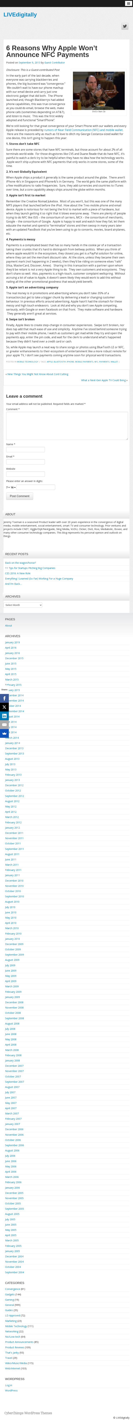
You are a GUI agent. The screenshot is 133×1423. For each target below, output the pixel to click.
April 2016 (10, 647)
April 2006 (10, 1171)
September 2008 (14, 1018)
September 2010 (14, 896)
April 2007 (10, 1108)
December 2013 (14, 748)
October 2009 (13, 949)
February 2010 (13, 933)
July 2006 (10, 1155)
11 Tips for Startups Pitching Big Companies (30, 568)
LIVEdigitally (20, 14)
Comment (13, 409)
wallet (114, 361)
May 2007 (10, 1103)
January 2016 (12, 653)
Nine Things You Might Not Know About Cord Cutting (37, 374)
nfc (96, 361)
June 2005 (10, 1224)
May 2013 (10, 769)
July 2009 (10, 965)
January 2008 (12, 1060)
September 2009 (14, 954)
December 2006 (14, 1129)
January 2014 (12, 743)
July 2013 (10, 764)
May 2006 (10, 1166)
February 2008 (13, 1055)
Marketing (11, 1321)
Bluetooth (60, 361)
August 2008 (12, 1023)
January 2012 (12, 827)
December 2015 (14, 658)
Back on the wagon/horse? (20, 562)
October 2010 (13, 891)
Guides (9, 1310)
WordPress (11, 1390)
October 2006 (13, 1140)
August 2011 (12, 854)
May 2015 (10, 668)
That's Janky (12, 1352)
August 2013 (12, 758)
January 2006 (12, 1187)
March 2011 (12, 864)
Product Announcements (19, 1342)
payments (104, 361)
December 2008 (14, 1002)
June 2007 (10, 1097)
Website (10, 468)
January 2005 (12, 1251)
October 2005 (13, 1203)
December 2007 (14, 1065)
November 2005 (14, 1198)
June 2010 (10, 912)
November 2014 (14, 700)
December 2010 (14, 880)
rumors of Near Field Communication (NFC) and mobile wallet (83, 130)
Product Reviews (14, 1347)
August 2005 (12, 1214)
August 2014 (12, 716)
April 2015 (10, 674)
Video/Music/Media (16, 1363)
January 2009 (12, 997)
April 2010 (10, 923)
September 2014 (14, 711)
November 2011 (14, 838)
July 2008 (10, 1028)
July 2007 (10, 1092)
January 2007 (12, 1124)
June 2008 (10, 1034)
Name (10, 444)
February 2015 (13, 684)
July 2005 (10, 1219)
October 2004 (13, 1267)
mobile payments (84, 361)
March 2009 (12, 986)
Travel (8, 1358)
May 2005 (10, 1230)
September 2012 (14, 796)
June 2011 (10, 859)
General (9, 1305)
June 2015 (10, 663)
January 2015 (12, 690)
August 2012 (12, 801)
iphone (70, 361)
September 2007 (14, 1081)
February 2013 (13, 774)
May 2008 (10, 1039)
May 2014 (10, 727)
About (8, 625)
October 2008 (13, 1012)
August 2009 (12, 960)
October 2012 (13, 790)
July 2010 (10, 907)
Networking (11, 1331)
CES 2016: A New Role (17, 573)
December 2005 (14, 1193)
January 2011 (12, 875)
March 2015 (12, 679)
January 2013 (12, 780)
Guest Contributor (54, 62)
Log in (8, 1385)
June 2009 (10, 970)
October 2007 (13, 1076)
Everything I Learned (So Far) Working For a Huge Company (39, 578)
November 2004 (14, 1261)
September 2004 (14, 1272)
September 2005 (14, 1208)
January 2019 (12, 642)
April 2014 (10, 732)
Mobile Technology (27, 361)
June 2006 (10, 1161)
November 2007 (14, 1071)
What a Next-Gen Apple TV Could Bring (103, 380)
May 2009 (10, 975)
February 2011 (13, 870)
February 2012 (13, 822)
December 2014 (14, 695)
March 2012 (12, 817)
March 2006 (12, 1177)
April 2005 (10, 1235)
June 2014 (10, 721)
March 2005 (12, 1240)
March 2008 (12, 1050)
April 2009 (10, 981)
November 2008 (14, 1007)
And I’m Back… (13, 583)
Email (10, 456)
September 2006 (14, 1145)
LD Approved (12, 1315)
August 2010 (12, 901)
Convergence (12, 1289)
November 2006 (14, 1134)
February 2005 (13, 1245)
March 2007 (12, 1113)
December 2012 (14, 785)
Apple (50, 361)
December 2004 (14, 1256)
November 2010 (14, 886)
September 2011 (14, 849)
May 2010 (10, 917)
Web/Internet (12, 1368)
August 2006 (12, 1150)
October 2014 (13, 705)
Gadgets (10, 1294)
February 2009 (13, 991)
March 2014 (12, 737)
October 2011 (13, 843)
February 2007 (13, 1118)
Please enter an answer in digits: (24, 481)
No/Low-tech (12, 1336)
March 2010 (12, 928)
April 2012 (10, 811)
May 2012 (10, 806)
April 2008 (10, 1044)
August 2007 (12, 1087)
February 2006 (13, 1182)
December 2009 (14, 944)
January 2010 (12, 938)
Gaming (9, 1299)
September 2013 (14, 753)
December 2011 (14, 833)
